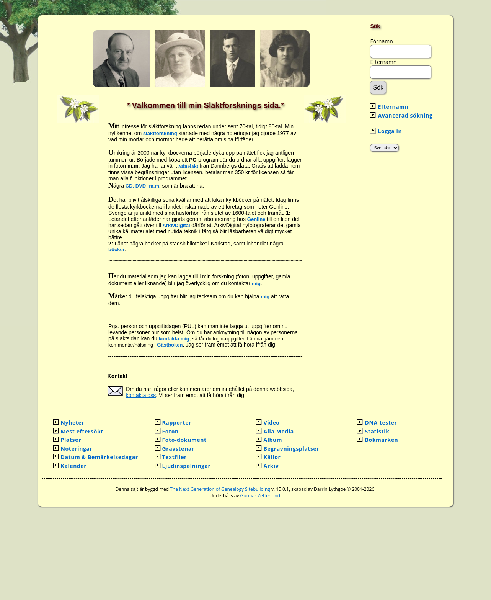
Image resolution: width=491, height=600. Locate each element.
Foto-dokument (184, 439)
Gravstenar (178, 448)
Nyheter (73, 422)
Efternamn (383, 61)
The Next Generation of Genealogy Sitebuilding (220, 489)
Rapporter (177, 422)
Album (272, 439)
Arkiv (271, 465)
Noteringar (77, 448)
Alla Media (278, 431)
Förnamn (381, 41)
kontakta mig (174, 339)
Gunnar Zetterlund (260, 495)
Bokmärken (381, 439)
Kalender (74, 465)
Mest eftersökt (82, 431)
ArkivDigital (176, 225)
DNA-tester (381, 422)
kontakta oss (141, 395)
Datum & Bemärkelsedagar (99, 457)
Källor (272, 457)
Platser (71, 439)
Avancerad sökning (405, 115)
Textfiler (174, 457)
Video (271, 422)
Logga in (390, 131)
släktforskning (160, 133)
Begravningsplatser (291, 448)
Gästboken (170, 345)
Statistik (377, 431)
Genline (256, 219)
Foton (170, 431)
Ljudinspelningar (186, 465)
